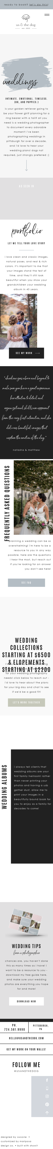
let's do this (38, 4)
